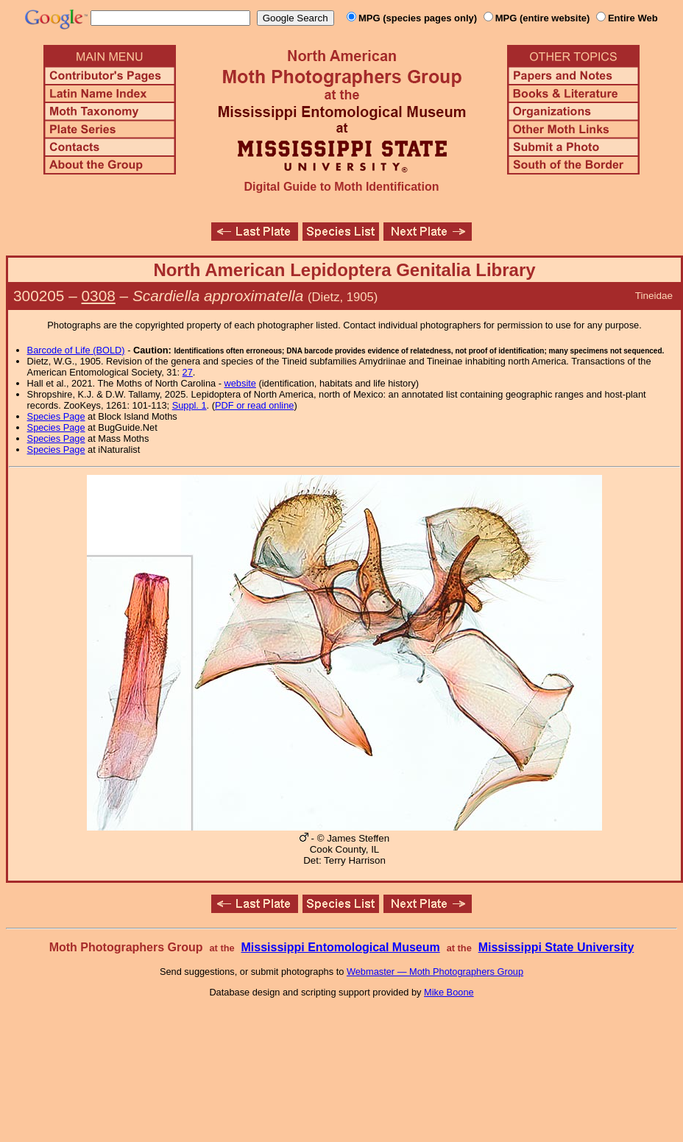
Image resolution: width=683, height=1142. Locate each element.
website (240, 383)
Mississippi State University (556, 947)
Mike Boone (449, 992)
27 (188, 372)
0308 (99, 295)
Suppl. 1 (189, 405)
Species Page (56, 416)
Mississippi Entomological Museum (340, 947)
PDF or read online (254, 405)
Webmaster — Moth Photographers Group (435, 971)
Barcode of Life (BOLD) (76, 350)
